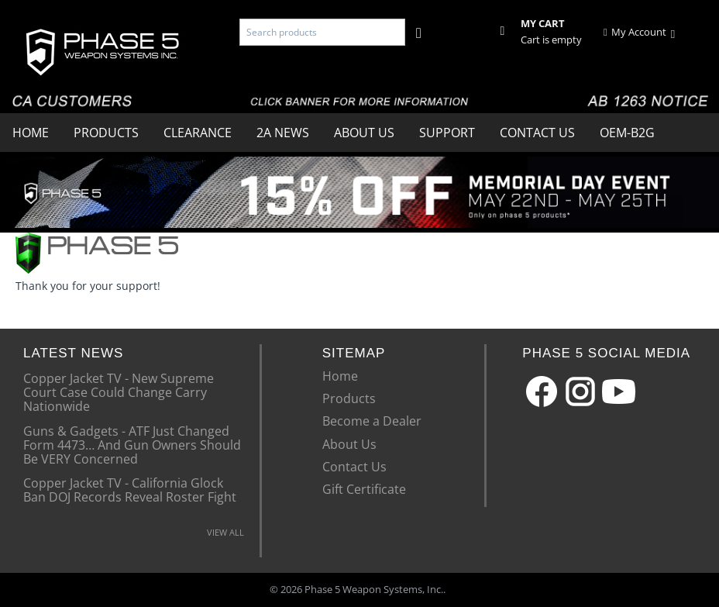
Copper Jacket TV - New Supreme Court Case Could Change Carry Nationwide (118, 392)
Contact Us (537, 132)
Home (30, 132)
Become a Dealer (371, 420)
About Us (364, 132)
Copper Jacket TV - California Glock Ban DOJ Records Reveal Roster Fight (129, 489)
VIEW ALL (225, 532)
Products (106, 132)
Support (447, 132)
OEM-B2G (627, 132)
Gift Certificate (364, 489)
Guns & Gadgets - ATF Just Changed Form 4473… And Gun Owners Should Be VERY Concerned (132, 444)
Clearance (197, 132)
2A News (282, 132)
